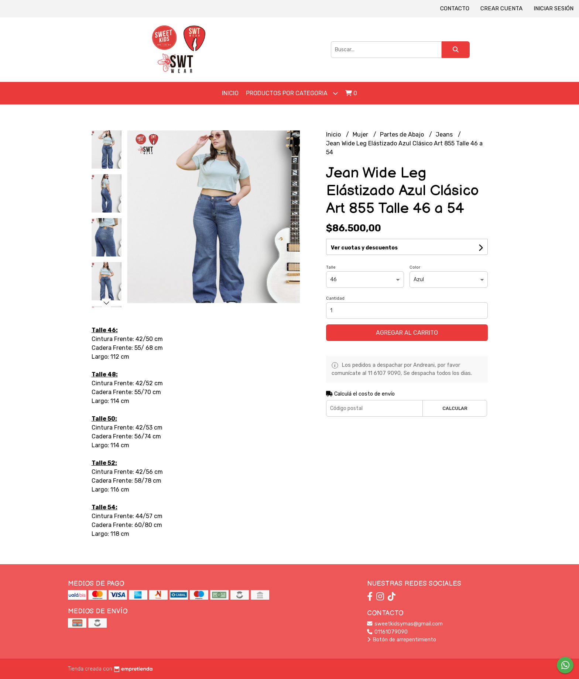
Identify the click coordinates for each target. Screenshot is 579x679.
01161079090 (387, 632)
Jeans (445, 134)
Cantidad (335, 298)
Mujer (361, 134)
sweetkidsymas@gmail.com (405, 624)
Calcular (454, 408)
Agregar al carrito (407, 332)
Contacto (454, 8)
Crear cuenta (501, 8)
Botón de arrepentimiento (401, 640)
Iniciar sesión (553, 8)
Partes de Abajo (402, 134)
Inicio (230, 93)
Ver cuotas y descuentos (364, 248)
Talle (331, 267)
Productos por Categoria (292, 93)
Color (415, 267)
